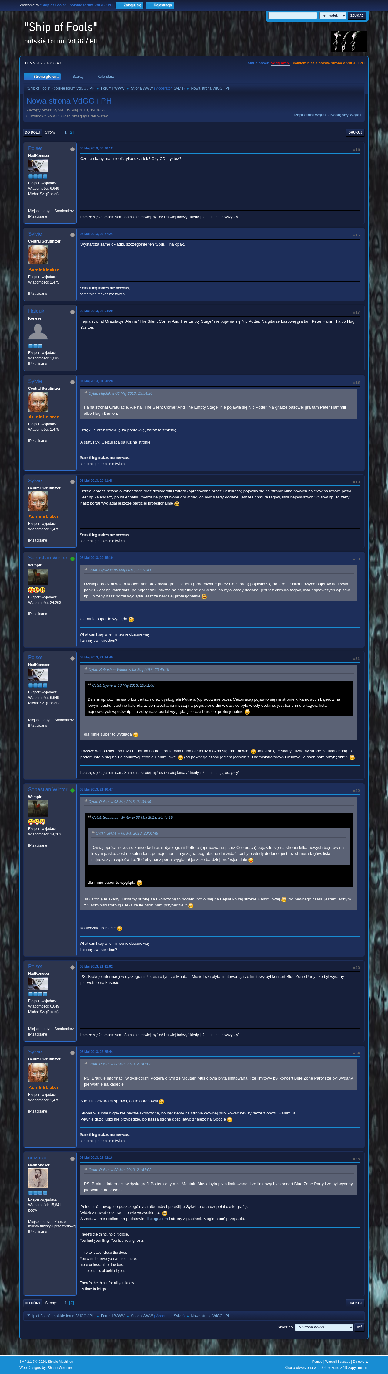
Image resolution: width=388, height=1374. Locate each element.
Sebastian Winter (47, 558)
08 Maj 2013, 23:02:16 (96, 1157)
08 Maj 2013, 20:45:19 (96, 557)
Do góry (33, 1303)
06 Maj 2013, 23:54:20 (96, 311)
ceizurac (37, 1158)
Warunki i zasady (337, 1361)
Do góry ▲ (361, 1361)
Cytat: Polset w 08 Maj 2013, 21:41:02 (120, 1064)
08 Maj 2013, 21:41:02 (96, 966)
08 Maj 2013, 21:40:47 (96, 789)
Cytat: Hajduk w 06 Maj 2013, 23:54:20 (120, 393)
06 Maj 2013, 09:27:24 (96, 234)
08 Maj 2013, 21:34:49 (96, 657)
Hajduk (36, 311)
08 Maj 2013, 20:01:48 (96, 480)
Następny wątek (346, 115)
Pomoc (317, 1361)
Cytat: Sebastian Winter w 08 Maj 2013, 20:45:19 (129, 670)
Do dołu (32, 132)
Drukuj (355, 132)
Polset (35, 148)
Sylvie (178, 88)
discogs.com (157, 1218)
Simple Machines (60, 1361)
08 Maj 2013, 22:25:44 (96, 1051)
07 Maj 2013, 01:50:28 (96, 381)
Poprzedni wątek (310, 115)
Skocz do (285, 1327)
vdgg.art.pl (280, 63)
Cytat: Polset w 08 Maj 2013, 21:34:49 (120, 802)
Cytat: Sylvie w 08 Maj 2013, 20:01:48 (120, 570)
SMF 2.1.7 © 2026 (32, 1361)
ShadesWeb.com (60, 1367)
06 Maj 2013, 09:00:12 (96, 148)
